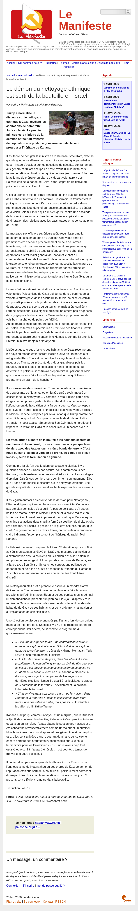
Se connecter (32, 901)
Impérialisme (108, 348)
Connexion (13, 885)
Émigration (107, 332)
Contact (48, 901)
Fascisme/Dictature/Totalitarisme (118, 337)
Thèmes (64, 62)
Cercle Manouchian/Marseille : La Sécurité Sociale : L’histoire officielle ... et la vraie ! (117, 136)
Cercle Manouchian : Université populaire (96, 62)
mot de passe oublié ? (51, 885)
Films (126, 62)
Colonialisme (108, 327)
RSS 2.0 (60, 901)
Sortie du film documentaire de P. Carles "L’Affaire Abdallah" (117, 103)
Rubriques (51, 62)
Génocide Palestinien (112, 343)
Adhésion (68, 66)
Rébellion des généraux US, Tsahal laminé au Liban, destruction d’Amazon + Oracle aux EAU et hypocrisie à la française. (116, 264)
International (25, 75)
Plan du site (13, 901)
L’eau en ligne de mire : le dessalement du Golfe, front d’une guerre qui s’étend (115, 233)
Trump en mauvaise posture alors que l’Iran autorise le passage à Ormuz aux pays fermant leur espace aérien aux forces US (115, 218)
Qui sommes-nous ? (30, 62)
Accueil (11, 62)
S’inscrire (28, 885)
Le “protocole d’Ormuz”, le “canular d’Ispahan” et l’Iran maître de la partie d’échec (115, 173)
